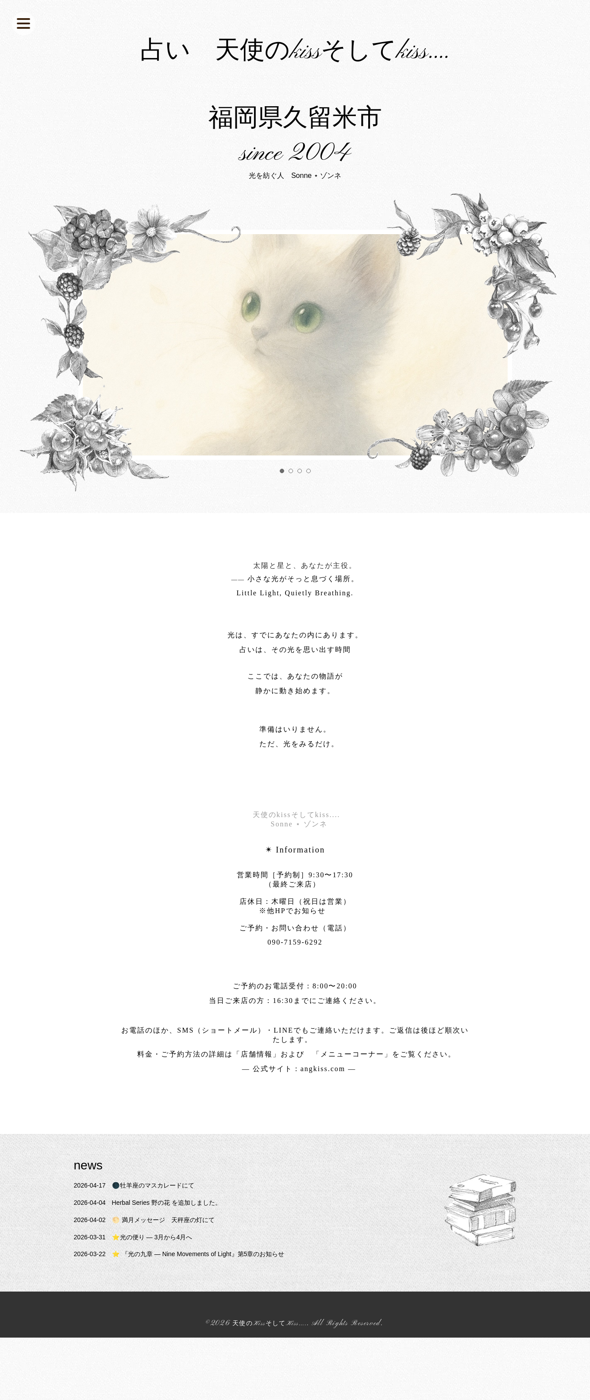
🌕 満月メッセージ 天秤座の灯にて (154, 1282)
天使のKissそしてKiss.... (269, 1386)
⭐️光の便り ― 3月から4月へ (141, 1299)
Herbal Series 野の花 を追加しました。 (157, 1265)
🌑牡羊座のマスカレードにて (142, 1248)
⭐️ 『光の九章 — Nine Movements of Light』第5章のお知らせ (193, 1316)
